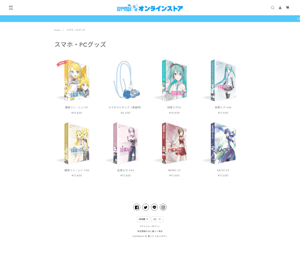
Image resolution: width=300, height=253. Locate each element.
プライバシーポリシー (150, 226)
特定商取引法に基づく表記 (150, 231)
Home (57, 30)
